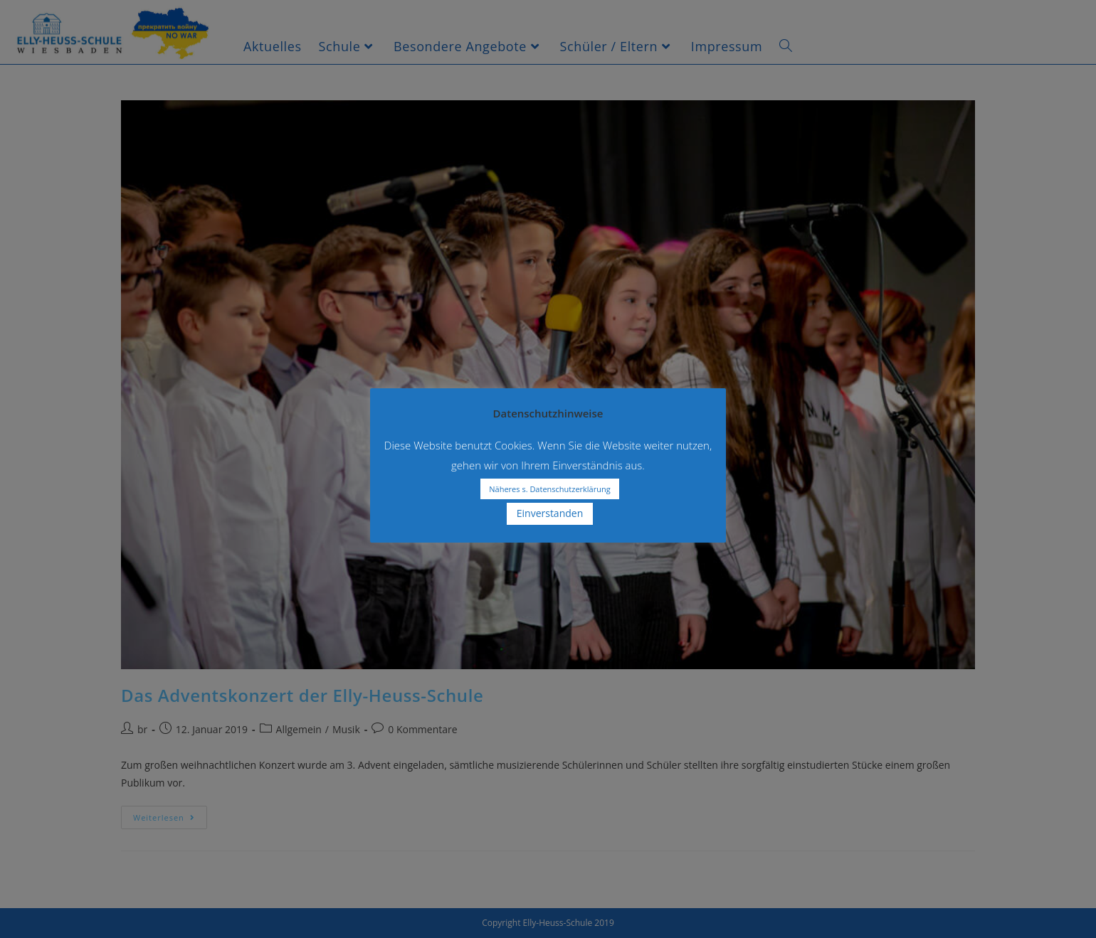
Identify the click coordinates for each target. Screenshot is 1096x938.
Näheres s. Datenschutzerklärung (549, 489)
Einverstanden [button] (550, 513)
